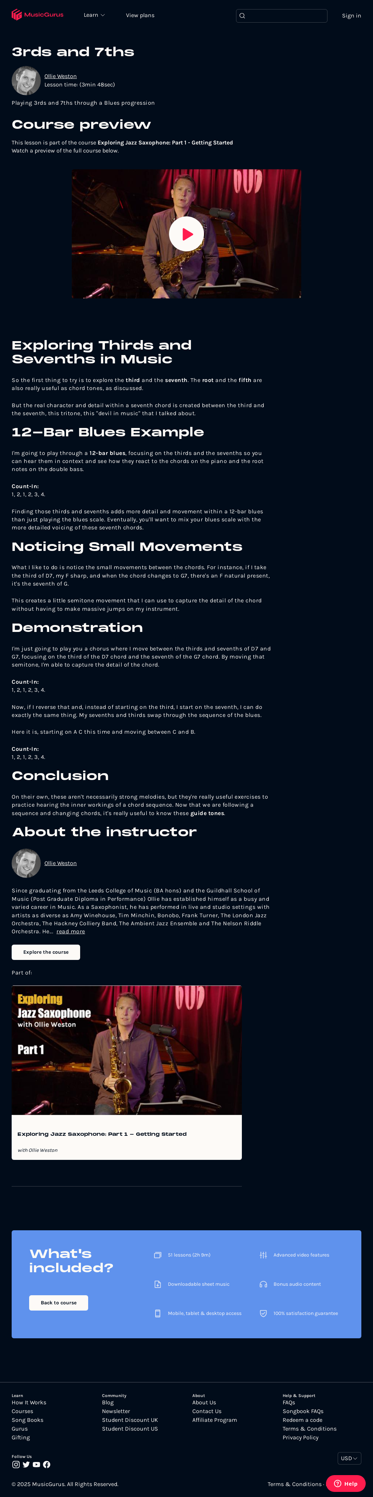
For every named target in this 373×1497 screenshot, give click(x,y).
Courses (22, 1411)
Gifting (21, 1437)
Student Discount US (130, 1429)
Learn (92, 14)
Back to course (58, 1303)
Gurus (20, 1429)
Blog (108, 1402)
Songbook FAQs (303, 1411)
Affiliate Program (214, 1420)
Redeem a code (302, 1420)
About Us (204, 1402)
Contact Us (206, 1411)
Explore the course (45, 952)
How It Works (29, 1402)
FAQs (289, 1402)
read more (70, 931)
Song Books (27, 1420)
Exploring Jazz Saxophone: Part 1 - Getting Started (101, 1134)
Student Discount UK (130, 1420)
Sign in (351, 15)
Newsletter (116, 1411)
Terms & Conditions (310, 1429)
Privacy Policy (300, 1437)
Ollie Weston (60, 76)
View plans (140, 15)
